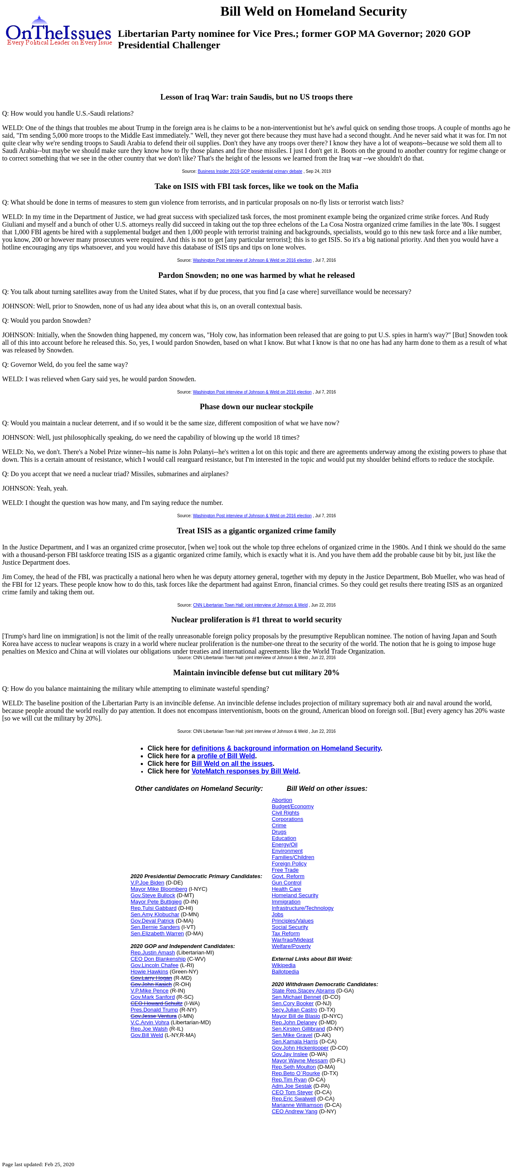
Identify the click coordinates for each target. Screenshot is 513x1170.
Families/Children (293, 857)
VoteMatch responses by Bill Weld (245, 771)
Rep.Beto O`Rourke (296, 1073)
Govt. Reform (288, 876)
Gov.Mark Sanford (153, 997)
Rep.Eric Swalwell (294, 1098)
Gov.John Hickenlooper (300, 1048)
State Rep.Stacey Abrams (303, 990)
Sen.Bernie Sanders (155, 927)
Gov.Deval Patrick (152, 921)
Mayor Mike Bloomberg (159, 889)
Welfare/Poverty (291, 946)
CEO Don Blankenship (158, 959)
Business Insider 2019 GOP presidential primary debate (250, 171)
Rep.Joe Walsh (149, 1029)
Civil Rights (285, 813)
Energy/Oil (285, 844)
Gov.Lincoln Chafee (154, 965)
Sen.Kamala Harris (295, 1041)
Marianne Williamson (297, 1105)
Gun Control (286, 882)
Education (284, 838)
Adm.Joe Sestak (292, 1086)
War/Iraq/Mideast (293, 940)
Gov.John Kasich (151, 984)
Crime (279, 825)
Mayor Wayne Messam (300, 1060)
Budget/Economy (293, 806)
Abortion (282, 800)
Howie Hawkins (149, 971)
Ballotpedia (285, 971)
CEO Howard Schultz (157, 1003)
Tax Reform (286, 933)
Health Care (286, 889)
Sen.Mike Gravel (292, 1035)
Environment (287, 851)
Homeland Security (295, 895)
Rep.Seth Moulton (294, 1067)
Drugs (279, 832)
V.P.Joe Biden (147, 882)
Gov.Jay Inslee (290, 1054)
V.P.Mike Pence (150, 990)
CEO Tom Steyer (292, 1092)
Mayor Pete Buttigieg (156, 901)
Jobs (277, 914)
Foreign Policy (289, 863)
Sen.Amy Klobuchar (155, 914)
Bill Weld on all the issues (232, 763)
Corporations (287, 819)
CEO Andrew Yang (295, 1111)
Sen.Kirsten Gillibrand (298, 1029)
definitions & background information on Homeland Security (286, 748)
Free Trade (285, 870)
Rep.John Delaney (294, 1022)
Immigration (286, 901)
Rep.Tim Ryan (289, 1079)
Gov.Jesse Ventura (154, 1016)
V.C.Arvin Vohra (150, 1022)
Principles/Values (293, 921)
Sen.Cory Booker (293, 1003)
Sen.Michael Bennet (296, 997)
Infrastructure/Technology (303, 908)
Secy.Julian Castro (294, 1009)
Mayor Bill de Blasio (296, 1016)
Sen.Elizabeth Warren (157, 933)
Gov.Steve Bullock (153, 895)
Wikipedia (284, 965)
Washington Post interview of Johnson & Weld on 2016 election (252, 260)
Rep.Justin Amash (153, 952)
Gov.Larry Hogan (151, 978)
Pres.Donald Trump (154, 1009)
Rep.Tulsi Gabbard (154, 908)
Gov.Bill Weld (147, 1035)
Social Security (290, 927)
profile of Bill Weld (226, 756)
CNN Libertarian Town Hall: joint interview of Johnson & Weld (250, 605)
